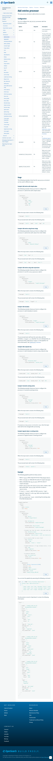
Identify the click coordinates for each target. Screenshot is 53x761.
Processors (36, 7)
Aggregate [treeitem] (6, 39)
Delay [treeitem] (5, 57)
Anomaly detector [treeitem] (8, 41)
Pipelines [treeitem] (4, 21)
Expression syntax (46, 129)
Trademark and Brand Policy (36, 720)
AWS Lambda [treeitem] (7, 43)
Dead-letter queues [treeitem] (7, 28)
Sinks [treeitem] (4, 30)
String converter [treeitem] (7, 114)
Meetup (6, 739)
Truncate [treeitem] (6, 126)
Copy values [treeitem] (6, 48)
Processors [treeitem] (5, 34)
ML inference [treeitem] (7, 81)
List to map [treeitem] (6, 74)
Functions (44, 133)
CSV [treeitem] (5, 50)
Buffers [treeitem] (4, 32)
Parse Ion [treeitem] (6, 96)
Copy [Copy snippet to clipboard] (46, 209)
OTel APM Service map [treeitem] (8, 86)
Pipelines (31, 7)
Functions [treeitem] (5, 25)
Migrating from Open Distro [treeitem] (7, 144)
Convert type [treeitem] (7, 45)
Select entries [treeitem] (7, 105)
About (30, 708)
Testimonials (32, 717)
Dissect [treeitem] (5, 61)
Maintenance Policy (34, 713)
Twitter (6, 731)
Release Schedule (33, 710)
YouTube (6, 736)
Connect (6, 729)
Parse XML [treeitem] (6, 100)
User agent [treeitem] (6, 131)
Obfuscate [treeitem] (6, 83)
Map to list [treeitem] (6, 79)
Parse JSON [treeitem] (6, 98)
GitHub (6, 713)
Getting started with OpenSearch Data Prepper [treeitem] (7, 17)
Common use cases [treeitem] (6, 137)
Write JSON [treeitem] (6, 133)
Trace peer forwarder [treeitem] (6, 119)
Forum (5, 710)
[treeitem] (14, 21)
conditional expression (47, 138)
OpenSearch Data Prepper (6, 8)
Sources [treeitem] (5, 135)
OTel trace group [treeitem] (8, 94)
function (35, 342)
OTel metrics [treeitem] (7, 89)
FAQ (30, 715)
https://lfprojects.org (46, 757)
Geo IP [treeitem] (5, 68)
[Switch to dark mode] (47, 2)
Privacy (31, 722)
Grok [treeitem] (5, 70)
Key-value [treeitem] (6, 72)
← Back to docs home (7, 13)
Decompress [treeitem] (7, 54)
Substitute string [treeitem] (8, 116)
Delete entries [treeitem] (7, 59)
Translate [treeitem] (6, 122)
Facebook (6, 741)
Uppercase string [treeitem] (8, 129)
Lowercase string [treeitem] (8, 77)
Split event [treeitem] (6, 109)
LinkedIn (6, 734)
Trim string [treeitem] (6, 124)
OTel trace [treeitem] (6, 91)
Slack (5, 715)
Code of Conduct (8, 708)
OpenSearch (8, 2)
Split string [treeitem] (6, 111)
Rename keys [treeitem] (7, 103)
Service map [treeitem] (7, 107)
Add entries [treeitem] (6, 37)
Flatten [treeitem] (5, 65)
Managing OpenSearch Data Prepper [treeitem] (7, 140)
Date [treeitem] (5, 52)
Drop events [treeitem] (7, 63)
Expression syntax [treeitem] (7, 23)
